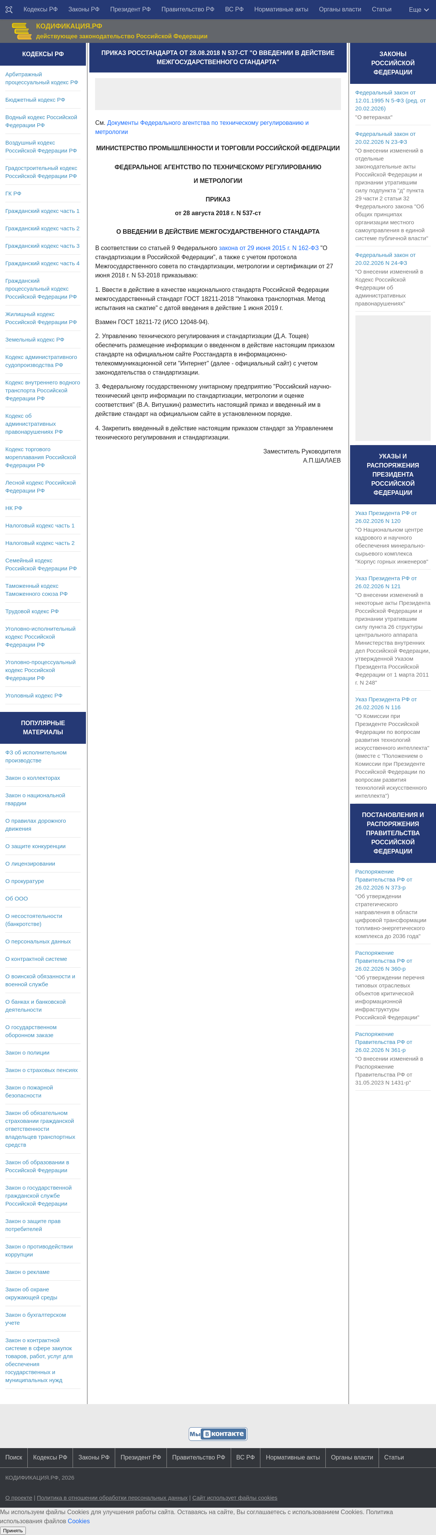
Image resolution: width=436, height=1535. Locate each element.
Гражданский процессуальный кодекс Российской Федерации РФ (41, 288)
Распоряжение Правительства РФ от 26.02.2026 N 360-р (383, 960)
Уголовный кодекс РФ (33, 695)
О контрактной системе (36, 959)
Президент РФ (130, 9)
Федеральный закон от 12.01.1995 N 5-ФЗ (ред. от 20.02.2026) (390, 100)
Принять (13, 1530)
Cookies (79, 1521)
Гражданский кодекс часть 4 (42, 263)
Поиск (13, 1457)
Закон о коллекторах (32, 778)
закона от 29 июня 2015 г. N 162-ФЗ (269, 248)
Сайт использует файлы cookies (234, 1497)
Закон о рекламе (27, 1272)
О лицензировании (30, 863)
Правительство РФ (188, 9)
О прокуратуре (24, 881)
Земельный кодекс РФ (34, 339)
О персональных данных (38, 941)
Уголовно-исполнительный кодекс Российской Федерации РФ (40, 636)
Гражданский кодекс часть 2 (42, 228)
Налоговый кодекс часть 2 (40, 543)
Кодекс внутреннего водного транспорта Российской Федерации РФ (42, 390)
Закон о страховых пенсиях (41, 1070)
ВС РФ (234, 9)
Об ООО (16, 898)
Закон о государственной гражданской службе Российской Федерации (38, 1195)
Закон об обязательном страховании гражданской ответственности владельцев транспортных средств (40, 1129)
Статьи (382, 9)
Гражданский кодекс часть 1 (42, 211)
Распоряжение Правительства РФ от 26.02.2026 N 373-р (383, 879)
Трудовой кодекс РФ (32, 611)
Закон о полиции (27, 1052)
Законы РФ (84, 9)
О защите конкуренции (35, 846)
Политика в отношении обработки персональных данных (112, 1497)
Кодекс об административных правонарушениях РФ (34, 423)
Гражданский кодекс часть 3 (42, 245)
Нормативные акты (281, 9)
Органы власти (340, 9)
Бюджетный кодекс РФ (35, 99)
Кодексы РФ (41, 9)
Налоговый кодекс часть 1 (40, 525)
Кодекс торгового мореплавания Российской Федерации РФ (40, 457)
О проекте (18, 1497)
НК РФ (13, 508)
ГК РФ (13, 193)
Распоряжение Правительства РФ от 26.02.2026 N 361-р (383, 1042)
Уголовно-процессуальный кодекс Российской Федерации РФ (40, 670)
